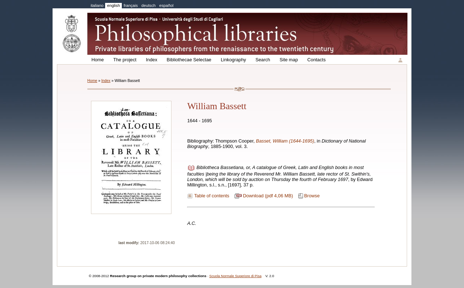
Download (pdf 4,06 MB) (268, 195)
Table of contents (211, 195)
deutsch (148, 5)
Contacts (316, 59)
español (166, 5)
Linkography (233, 59)
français (131, 5)
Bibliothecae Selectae (189, 59)
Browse (312, 195)
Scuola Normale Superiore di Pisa (235, 276)
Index (151, 59)
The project (124, 59)
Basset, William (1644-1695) (285, 141)
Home (97, 59)
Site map (288, 59)
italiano (97, 5)
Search (263, 59)
